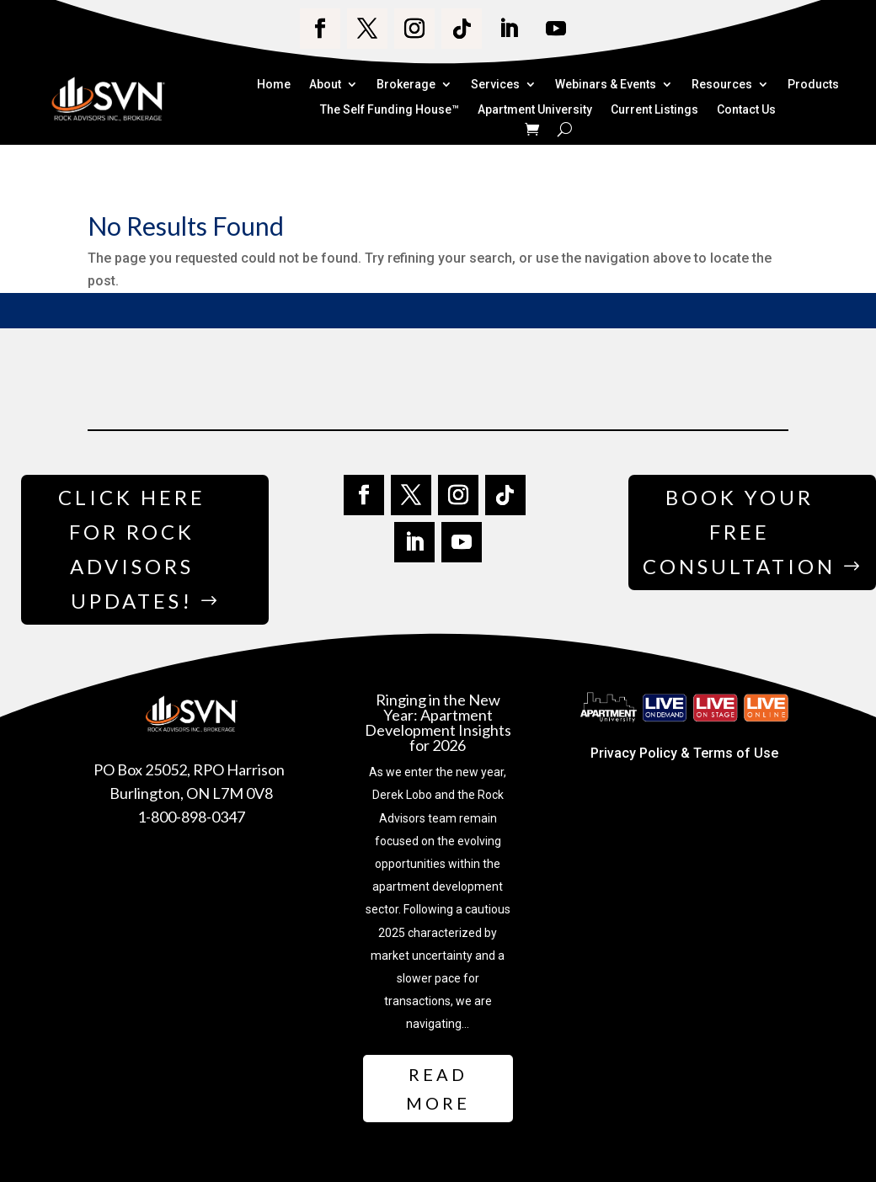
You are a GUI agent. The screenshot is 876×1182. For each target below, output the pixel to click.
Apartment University (535, 110)
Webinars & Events (605, 85)
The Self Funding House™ (389, 110)
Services (495, 85)
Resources (722, 85)
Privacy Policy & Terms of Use (684, 753)
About (325, 85)
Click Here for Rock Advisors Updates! (132, 548)
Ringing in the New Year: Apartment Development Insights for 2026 (438, 722)
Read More (438, 1088)
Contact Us (746, 110)
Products (813, 85)
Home (274, 85)
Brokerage (406, 85)
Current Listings (654, 110)
